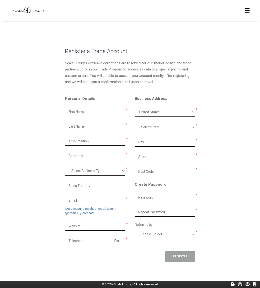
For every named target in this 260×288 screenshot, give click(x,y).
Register (180, 256)
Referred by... (144, 225)
